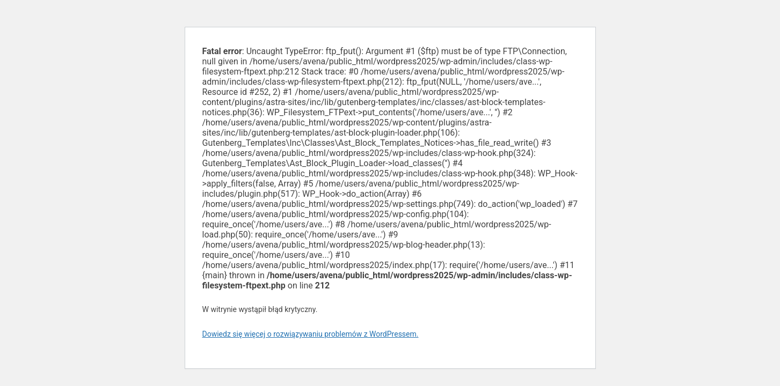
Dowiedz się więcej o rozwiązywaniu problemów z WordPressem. (310, 334)
